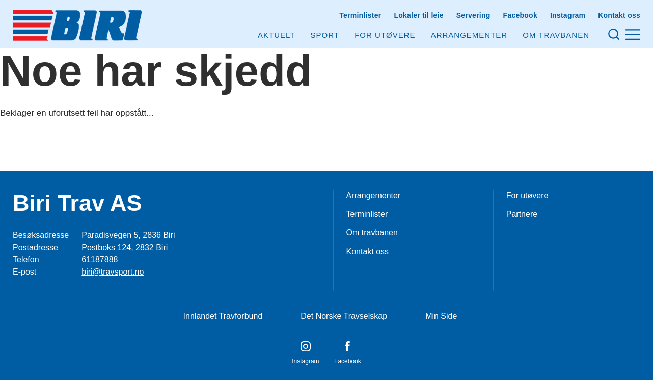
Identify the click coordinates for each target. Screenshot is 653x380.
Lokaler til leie (418, 15)
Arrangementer (469, 35)
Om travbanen (372, 232)
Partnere (521, 214)
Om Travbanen (556, 35)
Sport (325, 35)
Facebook (520, 15)
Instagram (567, 15)
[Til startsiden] (77, 25)
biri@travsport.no (112, 271)
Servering (473, 15)
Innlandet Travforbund (223, 316)
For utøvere (385, 35)
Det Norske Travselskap (344, 316)
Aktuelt (276, 35)
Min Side (441, 316)
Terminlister (360, 15)
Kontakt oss (619, 15)
